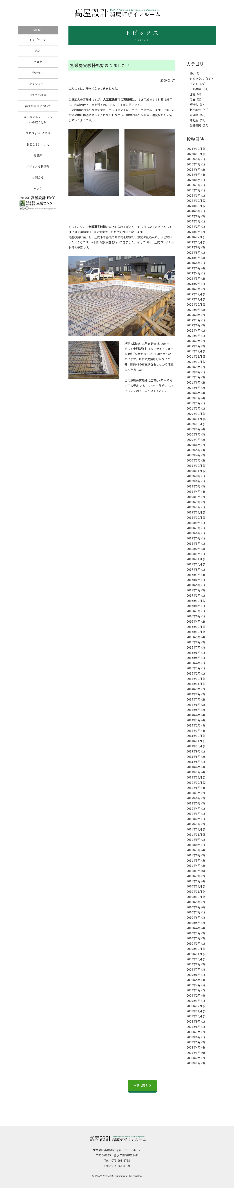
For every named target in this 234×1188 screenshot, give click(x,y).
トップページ (37, 40)
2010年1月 (193, 943)
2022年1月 (193, 346)
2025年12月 (194, 148)
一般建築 (195, 89)
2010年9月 (193, 902)
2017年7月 (193, 574)
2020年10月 (194, 424)
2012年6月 (193, 798)
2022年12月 (194, 294)
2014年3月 (193, 720)
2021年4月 (193, 393)
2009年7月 (193, 969)
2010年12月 (194, 886)
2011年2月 (193, 876)
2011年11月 (194, 834)
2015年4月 (193, 663)
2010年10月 (194, 896)
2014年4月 (193, 715)
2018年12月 (194, 512)
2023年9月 (193, 247)
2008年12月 (194, 1006)
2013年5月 (193, 761)
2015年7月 (193, 647)
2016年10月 (194, 600)
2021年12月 (194, 351)
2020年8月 (193, 434)
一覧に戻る (140, 1085)
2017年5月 (193, 585)
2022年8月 (193, 315)
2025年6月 (193, 169)
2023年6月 (193, 263)
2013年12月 (194, 735)
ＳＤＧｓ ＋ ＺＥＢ (38, 136)
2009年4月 (193, 985)
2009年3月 (193, 990)
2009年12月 (194, 948)
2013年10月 (194, 746)
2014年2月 (193, 725)
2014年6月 (193, 704)
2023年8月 (193, 252)
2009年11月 (194, 954)
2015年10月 (194, 631)
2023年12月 (194, 237)
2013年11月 (194, 741)
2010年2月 (193, 938)
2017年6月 (193, 579)
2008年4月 (193, 1047)
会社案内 (38, 74)
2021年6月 (193, 382)
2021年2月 (193, 403)
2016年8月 (193, 605)
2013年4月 (193, 767)
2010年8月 (193, 907)
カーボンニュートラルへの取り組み (37, 121)
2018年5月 (193, 538)
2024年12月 (194, 200)
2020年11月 (194, 419)
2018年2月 (193, 548)
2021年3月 (193, 398)
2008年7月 (193, 1032)
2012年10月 (194, 782)
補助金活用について (38, 108)
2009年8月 (193, 964)
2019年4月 (193, 491)
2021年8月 (193, 372)
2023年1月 (193, 289)
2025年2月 (193, 190)
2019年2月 (193, 502)
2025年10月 (194, 154)
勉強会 (194, 104)
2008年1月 (193, 1063)
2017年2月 (193, 590)
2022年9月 (193, 309)
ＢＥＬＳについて (37, 147)
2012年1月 (193, 824)
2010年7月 (193, 912)
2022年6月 (193, 325)
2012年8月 (193, 787)
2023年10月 (194, 242)
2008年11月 (194, 1011)
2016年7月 (193, 611)
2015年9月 (193, 637)
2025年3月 (193, 185)
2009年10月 (194, 959)
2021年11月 (194, 356)
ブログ (38, 62)
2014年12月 (194, 678)
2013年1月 (193, 772)
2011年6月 (193, 855)
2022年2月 (193, 341)
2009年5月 (193, 980)
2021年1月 (193, 408)
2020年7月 (193, 439)
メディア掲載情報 (37, 169)
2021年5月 (193, 387)
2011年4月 (193, 865)
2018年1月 (193, 554)
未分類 (194, 115)
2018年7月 (193, 528)
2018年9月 (193, 522)
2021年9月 (193, 367)
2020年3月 (193, 460)
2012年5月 (193, 803)
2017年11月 (194, 559)
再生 (192, 99)
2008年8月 (193, 1026)
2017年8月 (193, 569)
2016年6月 (193, 616)
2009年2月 (193, 995)
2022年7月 (193, 320)
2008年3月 (193, 1052)
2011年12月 (194, 829)
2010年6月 (193, 917)
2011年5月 (193, 860)
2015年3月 (193, 668)
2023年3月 (193, 278)
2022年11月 (194, 299)
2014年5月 (193, 709)
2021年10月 (194, 361)
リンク (38, 192)
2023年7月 (193, 257)
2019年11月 (194, 471)
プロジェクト (37, 85)
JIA (192, 73)
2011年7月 (193, 850)
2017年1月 (193, 595)
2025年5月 (193, 174)
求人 (38, 51)
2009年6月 (193, 974)
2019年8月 (193, 476)
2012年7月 (193, 793)
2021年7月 (193, 377)
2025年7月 (193, 164)
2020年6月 (193, 445)
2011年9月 (193, 839)
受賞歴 (38, 158)
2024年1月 (193, 231)
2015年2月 (193, 673)
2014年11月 (194, 683)
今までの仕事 (37, 96)
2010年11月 (194, 891)
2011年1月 (193, 881)
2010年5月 (193, 922)
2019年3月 (193, 497)
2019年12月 (194, 465)
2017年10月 (194, 564)
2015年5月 (193, 657)
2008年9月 (193, 1021)
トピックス (197, 78)
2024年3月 (193, 221)
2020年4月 (193, 455)
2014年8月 (193, 694)
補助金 (194, 120)
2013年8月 (193, 756)
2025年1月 (193, 195)
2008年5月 (193, 1042)
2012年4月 (193, 808)
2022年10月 (194, 304)
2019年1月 (193, 507)
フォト (194, 84)
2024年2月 (193, 226)
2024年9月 (193, 211)
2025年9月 (193, 159)
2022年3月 (193, 335)
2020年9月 (193, 429)
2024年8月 (193, 216)
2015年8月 (193, 642)
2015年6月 (193, 652)
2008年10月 (194, 1016)
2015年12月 (194, 626)
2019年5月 (193, 486)
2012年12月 (194, 777)
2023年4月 (193, 273)
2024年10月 (194, 206)
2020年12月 (194, 413)
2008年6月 (193, 1037)
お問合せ (38, 181)
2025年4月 (193, 180)
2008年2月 (193, 1058)
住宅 (192, 94)
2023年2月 (193, 283)
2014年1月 (193, 730)
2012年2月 (193, 819)
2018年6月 (193, 533)
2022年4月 (193, 330)
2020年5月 (193, 450)
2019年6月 (193, 481)
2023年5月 (193, 268)
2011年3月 (193, 870)
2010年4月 (193, 928)
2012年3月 (193, 813)
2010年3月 (193, 933)
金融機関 (195, 125)
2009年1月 (193, 1000)
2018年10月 (194, 517)
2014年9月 (193, 689)
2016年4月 (193, 621)
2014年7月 (193, 699)
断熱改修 (195, 110)
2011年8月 (193, 845)
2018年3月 (193, 543)
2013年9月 (193, 751)
